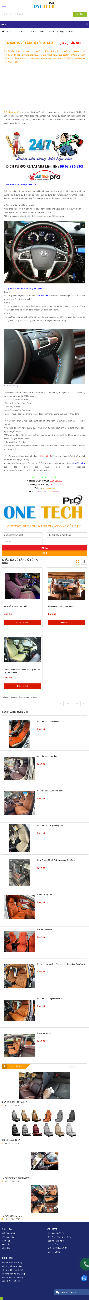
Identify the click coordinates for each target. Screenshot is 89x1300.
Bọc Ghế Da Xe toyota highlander (51, 825)
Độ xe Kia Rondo (44, 1033)
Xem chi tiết (22, 623)
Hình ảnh (6, 1244)
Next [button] (84, 1067)
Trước (68, 703)
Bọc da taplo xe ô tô (57, 1241)
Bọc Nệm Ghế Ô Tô (55, 1233)
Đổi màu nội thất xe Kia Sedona (61, 606)
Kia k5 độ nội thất (44, 895)
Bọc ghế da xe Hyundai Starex (50, 999)
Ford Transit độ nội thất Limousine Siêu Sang (56, 860)
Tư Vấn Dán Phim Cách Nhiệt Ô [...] (17, 1178)
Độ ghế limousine (44, 929)
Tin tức (6, 1241)
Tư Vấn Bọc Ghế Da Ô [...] (12, 1216)
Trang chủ (9, 31)
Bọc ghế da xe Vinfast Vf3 (48, 722)
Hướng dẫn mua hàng (12, 1266)
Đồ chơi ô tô (53, 1244)
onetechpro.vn (49, 488)
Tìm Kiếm (80, 14)
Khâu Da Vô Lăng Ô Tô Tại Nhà (61, 31)
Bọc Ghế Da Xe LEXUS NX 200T (50, 791)
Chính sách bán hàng (12, 1263)
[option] (44, 1146)
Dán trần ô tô (53, 1252)
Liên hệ (6, 1248)
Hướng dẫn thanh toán (13, 1270)
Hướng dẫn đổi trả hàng (13, 1274)
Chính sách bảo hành (12, 1281)
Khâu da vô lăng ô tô (13, 112)
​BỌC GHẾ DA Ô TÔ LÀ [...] (12, 1140)
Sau (76, 703)
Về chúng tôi (8, 1233)
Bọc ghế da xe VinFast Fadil (15, 606)
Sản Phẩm (21, 31)
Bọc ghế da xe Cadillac (47, 756)
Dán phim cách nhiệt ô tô (59, 1237)
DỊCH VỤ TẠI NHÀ (37, 31)
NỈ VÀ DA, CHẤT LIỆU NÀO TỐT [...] (16, 1102)
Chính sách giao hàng (12, 1277)
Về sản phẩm (8, 1237)
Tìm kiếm (44, 548)
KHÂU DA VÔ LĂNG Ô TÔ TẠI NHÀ (30, 43)
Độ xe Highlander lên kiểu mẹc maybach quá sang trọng (61, 964)
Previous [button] (72, 1067)
